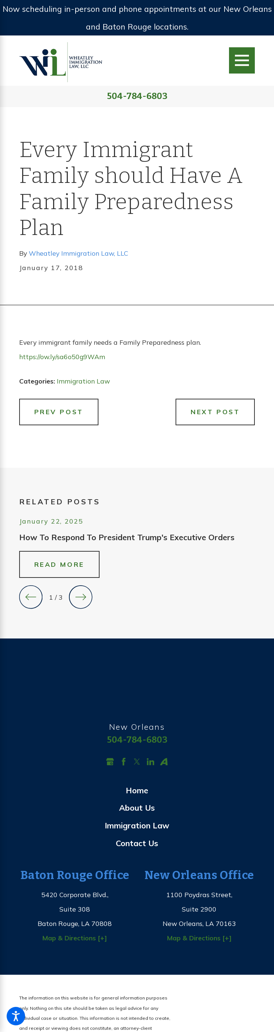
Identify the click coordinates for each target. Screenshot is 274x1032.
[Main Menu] (242, 60)
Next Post (215, 412)
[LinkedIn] (151, 762)
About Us (137, 808)
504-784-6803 (137, 96)
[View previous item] (30, 597)
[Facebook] (124, 762)
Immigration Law (83, 381)
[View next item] (80, 597)
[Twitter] (137, 762)
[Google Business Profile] (110, 762)
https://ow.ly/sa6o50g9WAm (62, 356)
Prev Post (58, 412)
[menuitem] (137, 790)
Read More (59, 564)
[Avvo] (164, 762)
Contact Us (137, 843)
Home (137, 790)
